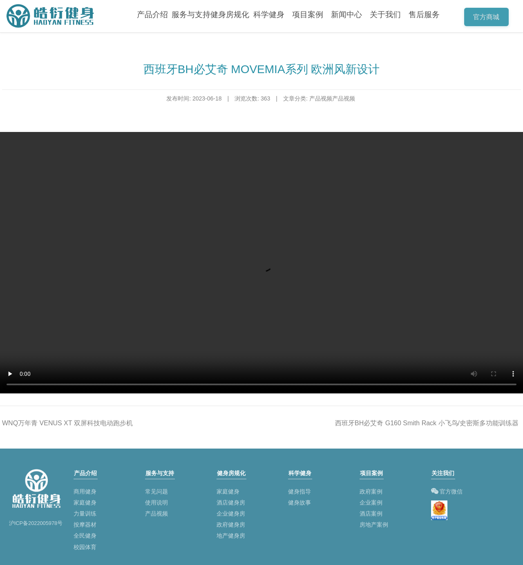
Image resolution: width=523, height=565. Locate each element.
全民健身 (85, 534)
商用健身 (85, 490)
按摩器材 (85, 523)
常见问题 (156, 490)
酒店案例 (371, 512)
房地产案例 (374, 523)
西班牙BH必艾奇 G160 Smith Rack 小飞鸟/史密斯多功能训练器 (427, 423)
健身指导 (299, 490)
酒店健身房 (231, 501)
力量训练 (85, 512)
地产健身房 (231, 534)
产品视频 (156, 512)
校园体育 (85, 545)
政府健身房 (231, 523)
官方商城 (488, 17)
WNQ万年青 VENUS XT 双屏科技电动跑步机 (67, 423)
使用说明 (156, 501)
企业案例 (371, 501)
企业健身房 (231, 512)
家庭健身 (85, 501)
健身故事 (299, 501)
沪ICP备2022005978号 (36, 523)
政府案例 (371, 490)
